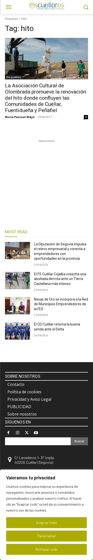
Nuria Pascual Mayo (19, 117)
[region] (46, 514)
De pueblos (13, 77)
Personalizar (46, 536)
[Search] (79, 441)
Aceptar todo (46, 522)
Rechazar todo (46, 549)
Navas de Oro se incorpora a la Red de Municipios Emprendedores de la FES (61, 304)
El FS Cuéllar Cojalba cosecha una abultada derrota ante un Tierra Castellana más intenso (60, 279)
